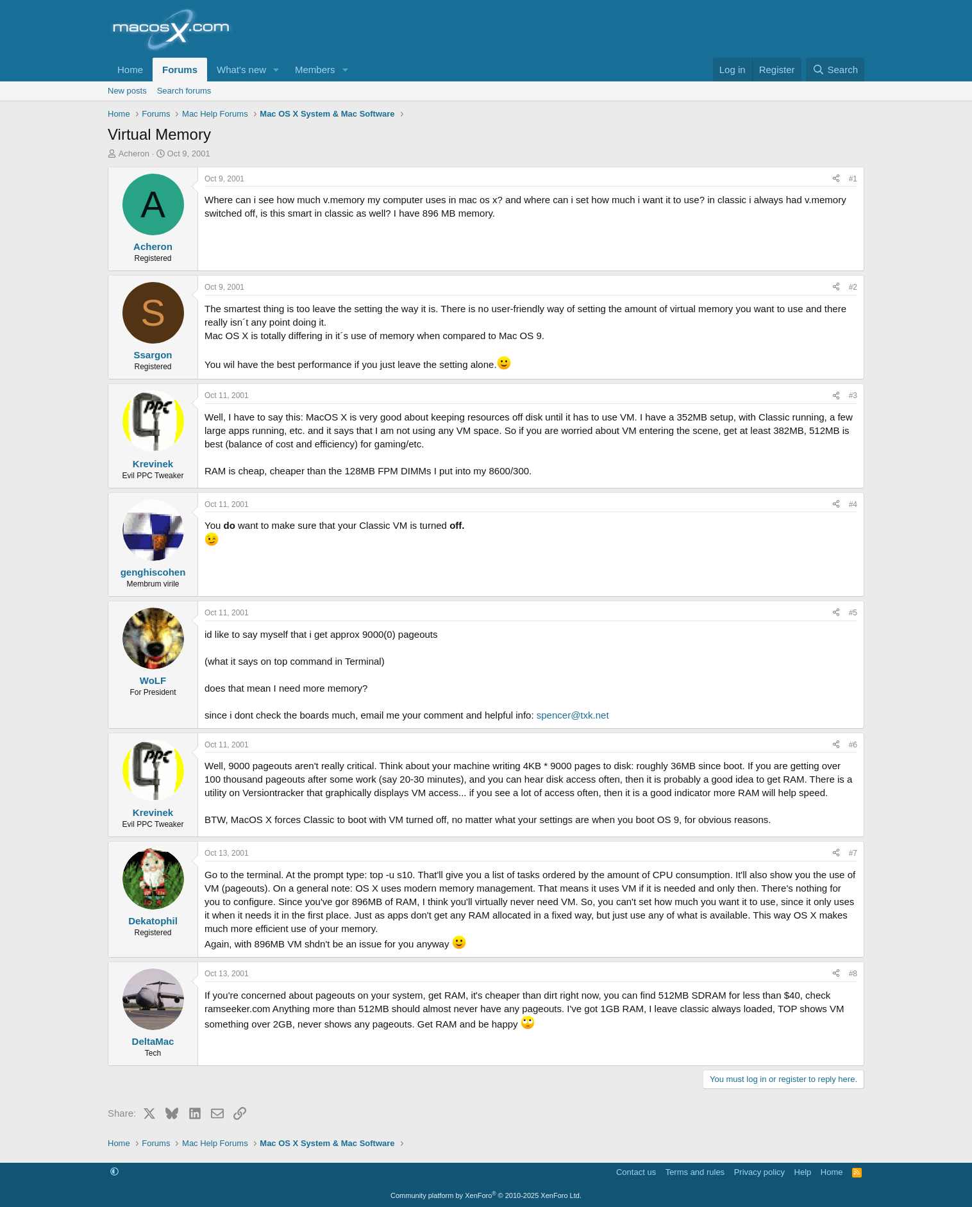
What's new (241, 69)
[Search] (835, 69)
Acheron (134, 153)
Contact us (636, 1172)
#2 (853, 287)
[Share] (836, 179)
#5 (853, 612)
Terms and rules (695, 1172)
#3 (853, 395)
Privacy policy (759, 1172)
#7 (853, 853)
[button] (276, 69)
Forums (179, 69)
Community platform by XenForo (486, 1195)
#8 (853, 973)
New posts (127, 91)
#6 (853, 744)
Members (315, 69)
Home (130, 69)
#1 (853, 178)
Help (803, 1172)
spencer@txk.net (573, 715)
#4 (853, 504)
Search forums (184, 91)
